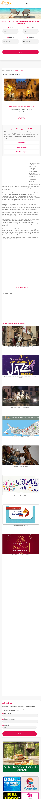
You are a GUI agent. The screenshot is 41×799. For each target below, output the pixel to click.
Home (3, 70)
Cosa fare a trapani (21, 152)
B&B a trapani (21, 142)
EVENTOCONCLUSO (21, 117)
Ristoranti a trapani (21, 147)
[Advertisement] (15, 173)
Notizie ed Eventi (10, 70)
